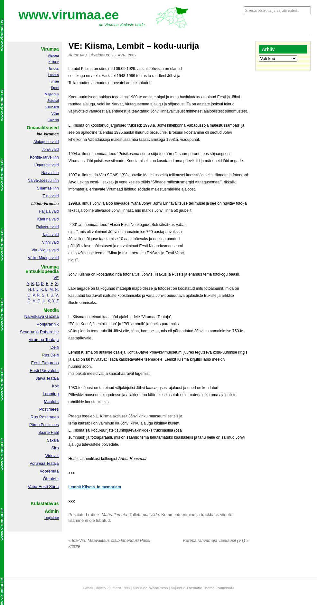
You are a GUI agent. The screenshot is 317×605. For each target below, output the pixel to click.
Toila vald (50, 196)
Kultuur (54, 62)
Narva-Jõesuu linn (43, 180)
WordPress (158, 588)
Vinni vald (50, 242)
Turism (54, 81)
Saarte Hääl (48, 432)
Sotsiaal (53, 100)
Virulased (52, 107)
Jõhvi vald (50, 149)
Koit (55, 386)
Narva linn (50, 173)
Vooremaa (49, 471)
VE (56, 278)
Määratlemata (114, 514)
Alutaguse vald (46, 142)
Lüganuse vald (46, 165)
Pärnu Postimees (44, 425)
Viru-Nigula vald (45, 250)
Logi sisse (51, 518)
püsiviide (151, 514)
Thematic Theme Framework (211, 588)
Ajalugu (53, 55)
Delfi (54, 347)
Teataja (52, 463)
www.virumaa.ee (69, 15)
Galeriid (53, 120)
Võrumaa (37, 463)
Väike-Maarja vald (43, 258)
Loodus (53, 75)
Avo (83, 55)
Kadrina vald (48, 219)
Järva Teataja (47, 378)
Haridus (53, 68)
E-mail (88, 588)
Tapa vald (50, 234)
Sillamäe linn (48, 188)
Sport (55, 88)
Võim (55, 113)
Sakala (53, 440)
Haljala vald (49, 211)
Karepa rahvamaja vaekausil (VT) (216, 540)
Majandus (52, 94)
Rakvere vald (47, 227)
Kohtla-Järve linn (44, 157)
